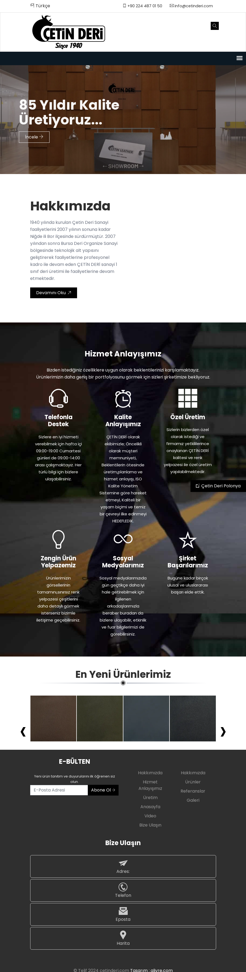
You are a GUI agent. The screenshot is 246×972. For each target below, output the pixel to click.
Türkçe (40, 6)
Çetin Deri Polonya (218, 486)
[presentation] (23, 730)
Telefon (123, 890)
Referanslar (193, 791)
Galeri (193, 800)
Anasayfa (150, 807)
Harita (123, 938)
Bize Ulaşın (150, 825)
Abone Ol (103, 790)
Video (150, 816)
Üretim (150, 797)
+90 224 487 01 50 (142, 6)
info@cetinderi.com (191, 6)
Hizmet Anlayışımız (150, 785)
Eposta (123, 914)
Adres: (123, 866)
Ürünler (193, 782)
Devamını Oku (53, 293)
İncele (34, 134)
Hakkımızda (150, 773)
